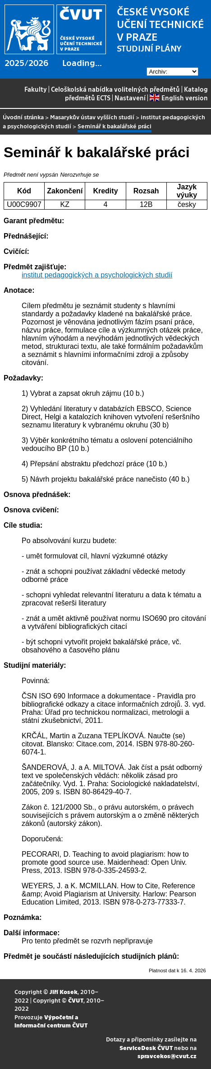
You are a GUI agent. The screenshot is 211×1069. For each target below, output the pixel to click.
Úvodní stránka (23, 116)
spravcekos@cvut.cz (167, 1055)
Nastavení (130, 98)
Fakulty (35, 89)
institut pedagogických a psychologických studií (97, 275)
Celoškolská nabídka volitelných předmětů (115, 89)
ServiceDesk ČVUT (146, 1047)
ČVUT (75, 1000)
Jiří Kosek (64, 991)
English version (178, 98)
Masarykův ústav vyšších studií (92, 116)
